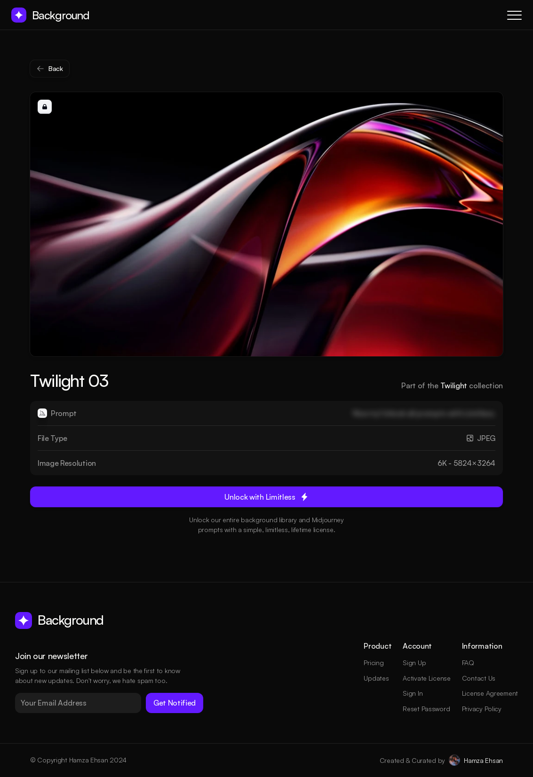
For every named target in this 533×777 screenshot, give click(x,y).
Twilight (453, 385)
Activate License (427, 678)
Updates (376, 678)
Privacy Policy (481, 709)
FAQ (468, 663)
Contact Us (478, 678)
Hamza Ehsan (483, 760)
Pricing (373, 663)
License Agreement (490, 693)
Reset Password (426, 709)
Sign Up (414, 663)
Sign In (412, 693)
